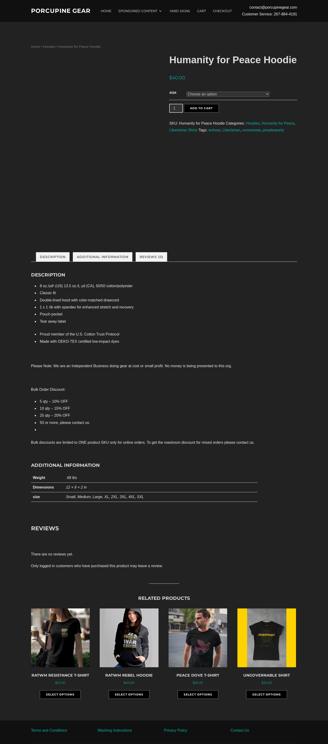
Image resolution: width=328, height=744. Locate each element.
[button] (59, 730)
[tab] (53, 257)
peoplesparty (273, 130)
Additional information (102, 257)
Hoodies (49, 47)
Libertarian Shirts (183, 130)
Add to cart (201, 108)
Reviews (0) (151, 257)
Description (53, 257)
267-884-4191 (285, 14)
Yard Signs (180, 11)
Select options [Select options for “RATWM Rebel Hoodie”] (129, 694)
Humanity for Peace (278, 123)
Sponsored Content (141, 11)
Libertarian (231, 130)
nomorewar (251, 130)
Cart (202, 11)
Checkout (223, 11)
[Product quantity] (176, 108)
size (172, 92)
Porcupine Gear (61, 10)
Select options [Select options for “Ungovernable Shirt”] (266, 694)
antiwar (214, 130)
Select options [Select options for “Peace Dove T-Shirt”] (198, 694)
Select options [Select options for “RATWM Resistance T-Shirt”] (60, 694)
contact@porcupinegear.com (273, 7)
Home (107, 11)
